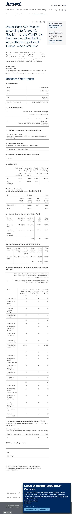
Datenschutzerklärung (31, 501)
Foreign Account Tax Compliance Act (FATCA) (17, 507)
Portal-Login (14, 497)
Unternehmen (10, 10)
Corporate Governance (23, 14)
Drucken (13, 493)
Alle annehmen (44, 509)
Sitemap (24, 493)
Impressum (27, 503)
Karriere (25, 10)
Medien (50, 10)
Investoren (33, 10)
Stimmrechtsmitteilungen (39, 14)
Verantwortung (41, 10)
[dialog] (47, 498)
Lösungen (19, 10)
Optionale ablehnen (31, 509)
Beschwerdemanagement (12, 505)
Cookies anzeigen (29, 506)
